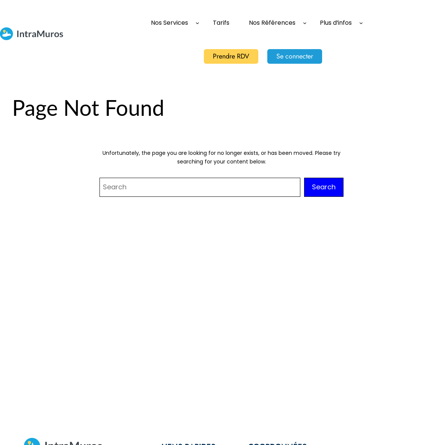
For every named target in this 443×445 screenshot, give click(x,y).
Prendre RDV (231, 56)
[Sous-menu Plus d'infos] (361, 23)
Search (324, 187)
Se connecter (294, 56)
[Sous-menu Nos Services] (197, 23)
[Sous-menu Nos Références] (305, 23)
